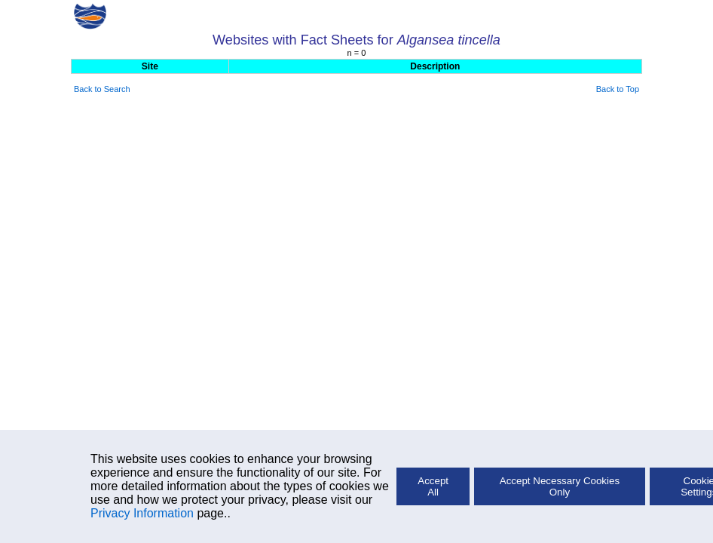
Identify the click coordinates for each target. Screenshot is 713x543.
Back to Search (102, 89)
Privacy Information (142, 513)
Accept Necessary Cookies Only (560, 486)
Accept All (433, 486)
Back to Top (617, 89)
